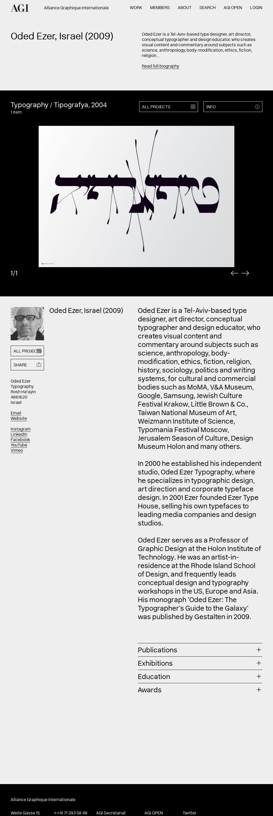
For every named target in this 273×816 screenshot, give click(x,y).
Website (19, 419)
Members (160, 8)
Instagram (21, 429)
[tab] (200, 649)
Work (136, 8)
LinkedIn (19, 435)
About (184, 8)
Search (207, 8)
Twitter (189, 813)
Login (256, 8)
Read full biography (160, 66)
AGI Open (233, 8)
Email (16, 413)
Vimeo (17, 451)
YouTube (19, 445)
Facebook (20, 440)
